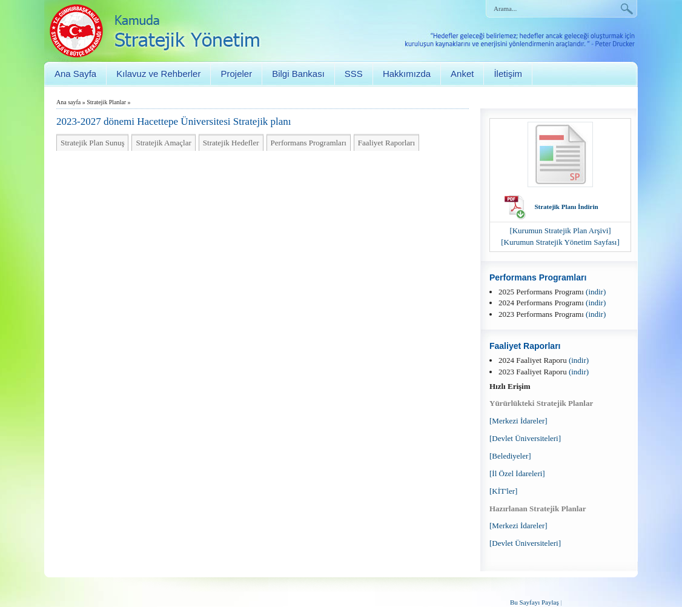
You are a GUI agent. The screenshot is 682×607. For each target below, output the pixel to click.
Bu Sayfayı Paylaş (534, 602)
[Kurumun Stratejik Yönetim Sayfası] (560, 242)
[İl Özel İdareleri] (517, 473)
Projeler (236, 73)
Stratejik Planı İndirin (566, 206)
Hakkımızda (407, 73)
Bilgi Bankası (298, 73)
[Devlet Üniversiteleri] (525, 438)
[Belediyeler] (510, 455)
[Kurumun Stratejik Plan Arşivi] (560, 230)
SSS (354, 73)
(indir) (596, 291)
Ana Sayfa (75, 73)
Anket (462, 73)
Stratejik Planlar (106, 102)
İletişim (508, 73)
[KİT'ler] (503, 491)
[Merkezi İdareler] (518, 420)
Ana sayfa (68, 102)
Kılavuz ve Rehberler (158, 73)
